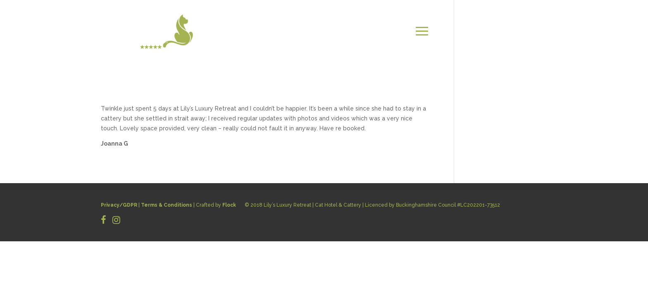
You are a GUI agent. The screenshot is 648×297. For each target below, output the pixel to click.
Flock (229, 205)
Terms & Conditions (166, 205)
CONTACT (528, 31)
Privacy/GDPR (119, 205)
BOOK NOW (526, 41)
